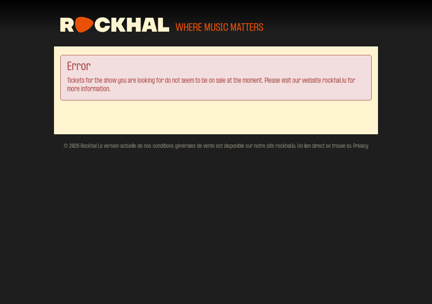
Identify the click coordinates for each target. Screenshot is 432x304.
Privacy (360, 146)
